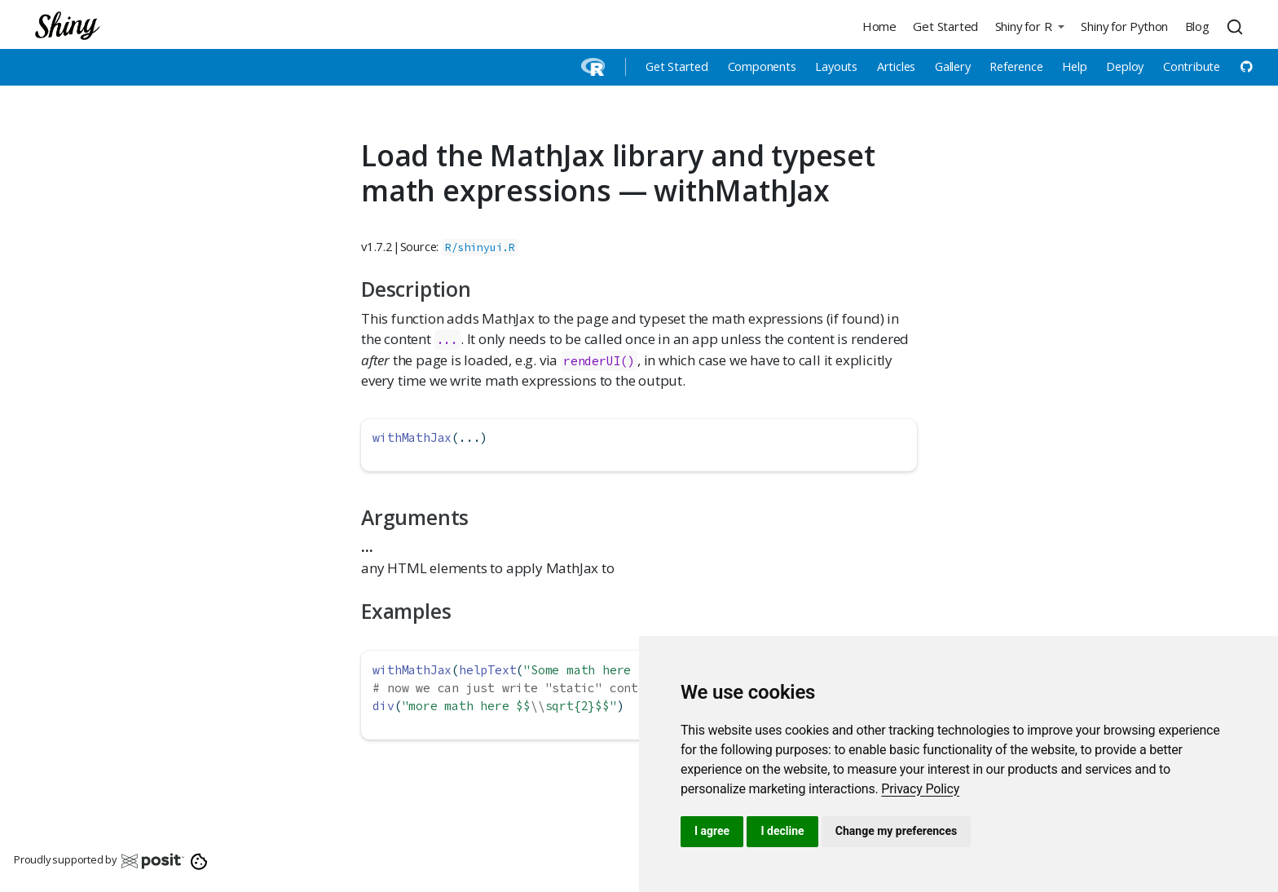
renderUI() (599, 361)
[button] (1029, 26)
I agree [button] (711, 830)
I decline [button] (782, 830)
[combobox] (1237, 26)
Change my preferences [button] (896, 830)
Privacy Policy (920, 789)
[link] (920, 789)
